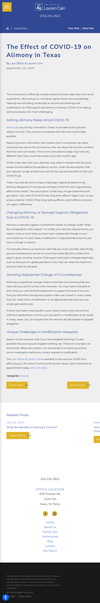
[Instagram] (54, 513)
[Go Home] (8, 28)
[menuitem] (50, 522)
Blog (50, 541)
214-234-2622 (50, 479)
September (20, 28)
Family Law (50, 531)
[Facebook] (45, 513)
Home (50, 522)
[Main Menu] (7, 7)
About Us (50, 527)
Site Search (50, 550)
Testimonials (50, 536)
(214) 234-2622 (50, 15)
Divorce (24, 376)
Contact (50, 546)
